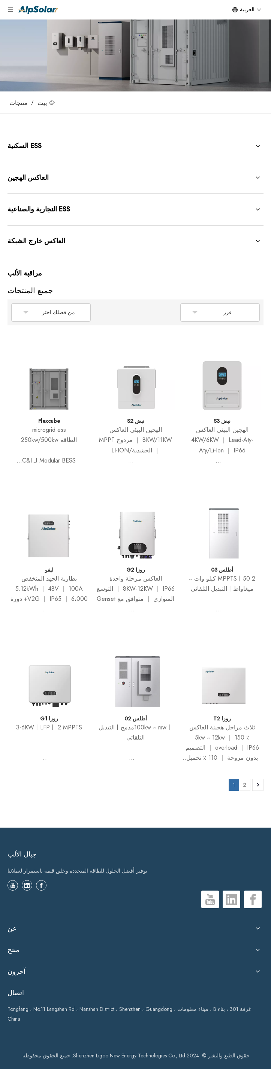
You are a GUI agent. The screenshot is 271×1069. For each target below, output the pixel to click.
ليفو (49, 569)
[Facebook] (41, 885)
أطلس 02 (135, 718)
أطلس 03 (222, 569)
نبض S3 (222, 421)
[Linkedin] (27, 885)
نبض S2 (135, 421)
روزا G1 (49, 718)
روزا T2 (222, 718)
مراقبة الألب (24, 273)
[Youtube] (12, 885)
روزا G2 (135, 569)
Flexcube (49, 421)
